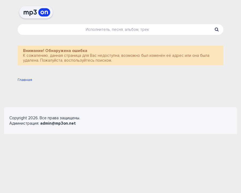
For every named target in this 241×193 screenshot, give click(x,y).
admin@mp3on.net (58, 123)
